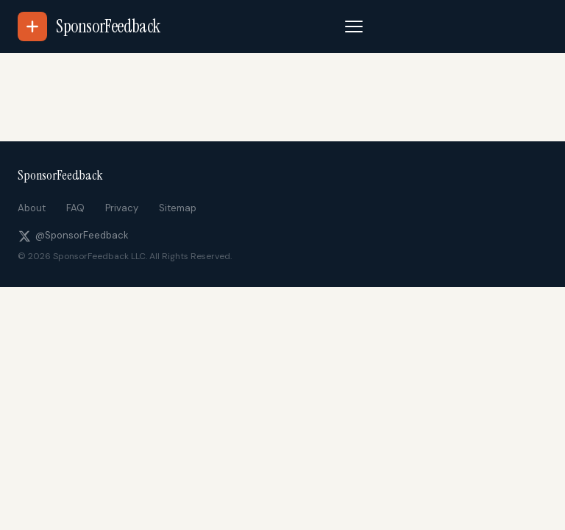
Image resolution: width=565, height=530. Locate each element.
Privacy (121, 208)
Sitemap (177, 208)
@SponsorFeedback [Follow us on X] (73, 235)
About (32, 208)
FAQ (75, 208)
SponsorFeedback (60, 175)
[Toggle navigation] (354, 26)
